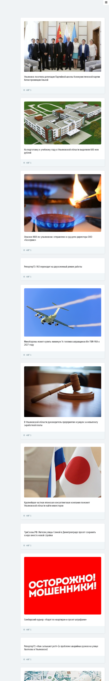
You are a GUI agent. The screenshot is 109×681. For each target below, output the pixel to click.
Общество (7, 51)
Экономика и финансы (12, 39)
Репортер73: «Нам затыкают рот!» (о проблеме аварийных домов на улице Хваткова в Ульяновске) (71, 555)
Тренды (6, 69)
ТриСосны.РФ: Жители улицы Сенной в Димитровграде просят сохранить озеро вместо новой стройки (73, 454)
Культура (7, 57)
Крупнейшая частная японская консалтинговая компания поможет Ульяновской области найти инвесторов (69, 423)
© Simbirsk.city (51, 675)
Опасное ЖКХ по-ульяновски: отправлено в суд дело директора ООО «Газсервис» (72, 196)
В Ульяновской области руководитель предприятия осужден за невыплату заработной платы (71, 356)
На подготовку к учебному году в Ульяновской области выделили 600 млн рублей (69, 125)
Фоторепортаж (9, 76)
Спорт (5, 63)
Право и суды (8, 45)
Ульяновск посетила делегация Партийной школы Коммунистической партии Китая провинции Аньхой (71, 64)
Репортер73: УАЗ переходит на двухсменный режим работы (71, 225)
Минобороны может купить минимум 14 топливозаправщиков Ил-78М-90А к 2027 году (69, 290)
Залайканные (49, 11)
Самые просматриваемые (74, 11)
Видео (5, 82)
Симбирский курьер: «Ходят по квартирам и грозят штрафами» (71, 525)
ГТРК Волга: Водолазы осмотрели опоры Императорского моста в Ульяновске (66, 651)
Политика (7, 32)
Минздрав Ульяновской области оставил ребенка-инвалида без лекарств (71, 621)
